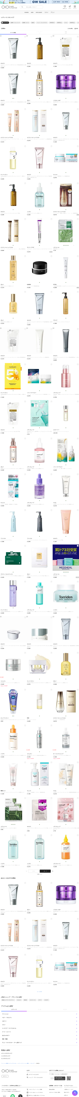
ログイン (5, 1076)
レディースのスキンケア (6, 1053)
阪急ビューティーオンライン (8, 1000)
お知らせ (66, 1095)
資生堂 (25, 1000)
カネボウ (46, 1000)
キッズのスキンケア (5, 1058)
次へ (45, 871)
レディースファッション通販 (23, 1063)
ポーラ (40, 1000)
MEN (32, 12)
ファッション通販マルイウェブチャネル (8, 1063)
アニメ (52, 12)
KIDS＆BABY (39, 12)
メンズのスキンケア (5, 1055)
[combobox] (31, 7)
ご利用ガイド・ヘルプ (68, 1089)
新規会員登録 (52, 1089)
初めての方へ (67, 1092)
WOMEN (27, 12)
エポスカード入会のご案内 (54, 1092)
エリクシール (32, 1000)
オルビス (19, 1000)
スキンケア (32, 1063)
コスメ (46, 12)
